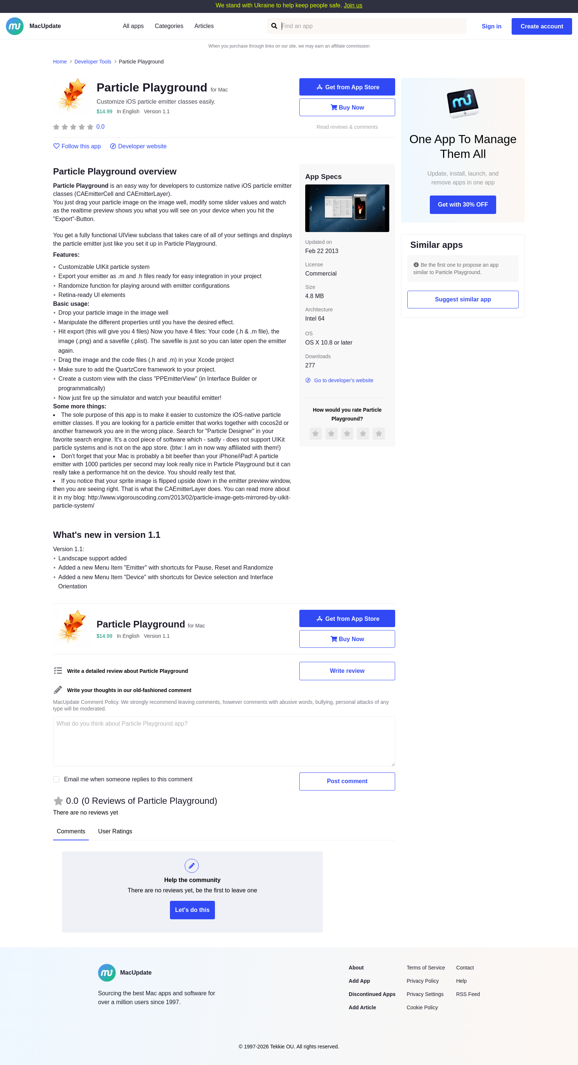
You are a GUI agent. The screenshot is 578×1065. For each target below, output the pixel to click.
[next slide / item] (384, 208)
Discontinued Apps (372, 994)
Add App (359, 981)
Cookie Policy (422, 1007)
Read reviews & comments (347, 127)
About (356, 967)
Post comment (347, 781)
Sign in (491, 26)
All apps (133, 26)
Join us (353, 5)
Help (461, 981)
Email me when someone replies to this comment (128, 779)
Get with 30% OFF (463, 204)
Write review (347, 671)
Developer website (138, 146)
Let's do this (192, 910)
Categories (169, 26)
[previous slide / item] (310, 208)
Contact (465, 967)
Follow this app (77, 146)
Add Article (362, 1007)
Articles (203, 26)
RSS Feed (468, 994)
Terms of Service (426, 967)
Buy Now (347, 107)
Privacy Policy (423, 981)
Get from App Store (347, 87)
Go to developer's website (339, 380)
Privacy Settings (425, 994)
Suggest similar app (463, 299)
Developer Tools (92, 61)
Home (60, 61)
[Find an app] (273, 26)
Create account (541, 26)
